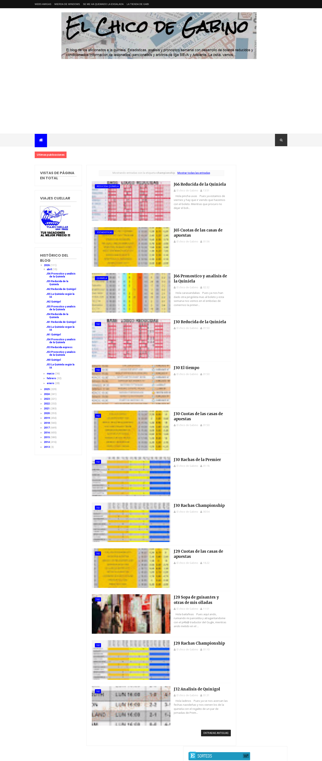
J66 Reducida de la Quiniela (178, 183)
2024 (47, 411)
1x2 (93, 322)
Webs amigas (43, 4)
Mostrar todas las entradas (184, 172)
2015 (47, 455)
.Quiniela (97, 277)
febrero (52, 396)
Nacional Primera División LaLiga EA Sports (75, 750)
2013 (47, 464)
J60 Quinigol (53, 377)
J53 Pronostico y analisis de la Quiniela (56, 369)
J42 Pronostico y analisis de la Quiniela (253, 272)
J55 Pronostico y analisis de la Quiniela (56, 315)
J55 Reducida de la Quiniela (57, 286)
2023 (47, 416)
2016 (47, 450)
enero (51, 401)
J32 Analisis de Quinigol (175, 683)
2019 (47, 435)
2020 (47, 431)
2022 (47, 421)
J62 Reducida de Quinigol (56, 294)
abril (49, 269)
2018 (47, 440)
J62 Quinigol (53, 307)
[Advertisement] (161, 103)
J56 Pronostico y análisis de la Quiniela (56, 276)
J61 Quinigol (53, 346)
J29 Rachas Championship (178, 638)
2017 (47, 445)
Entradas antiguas (201, 727)
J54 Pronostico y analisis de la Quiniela (56, 354)
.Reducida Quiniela (103, 186)
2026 (47, 265)
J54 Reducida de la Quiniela (57, 325)
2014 (47, 460)
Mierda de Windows (67, 4)
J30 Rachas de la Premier (176, 456)
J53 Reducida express (59, 362)
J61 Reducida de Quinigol (56, 332)
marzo (51, 391)
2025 (47, 406)
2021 (47, 426)
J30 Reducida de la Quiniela (178, 320)
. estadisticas (100, 231)
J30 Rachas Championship (178, 501)
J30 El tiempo (165, 365)
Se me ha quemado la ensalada (103, 4)
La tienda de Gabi (138, 4)
